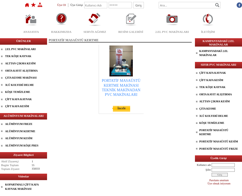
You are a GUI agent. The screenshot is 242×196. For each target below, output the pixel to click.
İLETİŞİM (208, 31)
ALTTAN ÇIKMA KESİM (20, 63)
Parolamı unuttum (219, 180)
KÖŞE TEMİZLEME (17, 91)
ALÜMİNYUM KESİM (18, 138)
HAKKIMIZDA (61, 31)
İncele (122, 108)
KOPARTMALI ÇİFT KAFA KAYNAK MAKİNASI (22, 186)
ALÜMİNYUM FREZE (18, 123)
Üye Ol (61, 4)
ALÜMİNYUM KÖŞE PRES (21, 145)
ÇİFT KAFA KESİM (17, 106)
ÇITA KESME (207, 108)
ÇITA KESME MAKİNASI (21, 77)
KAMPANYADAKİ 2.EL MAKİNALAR (213, 53)
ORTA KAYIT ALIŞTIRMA (21, 70)
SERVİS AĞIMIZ (95, 31)
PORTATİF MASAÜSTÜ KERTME (213, 132)
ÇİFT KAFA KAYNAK (18, 99)
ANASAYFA (31, 31)
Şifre (208, 169)
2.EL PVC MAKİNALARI (172, 31)
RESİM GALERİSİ (130, 31)
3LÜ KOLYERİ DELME (19, 84)
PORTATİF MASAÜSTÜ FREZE (218, 148)
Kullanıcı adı (204, 164)
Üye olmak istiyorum (219, 183)
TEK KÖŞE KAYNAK (18, 56)
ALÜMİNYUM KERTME (20, 131)
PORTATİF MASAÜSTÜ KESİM (218, 141)
